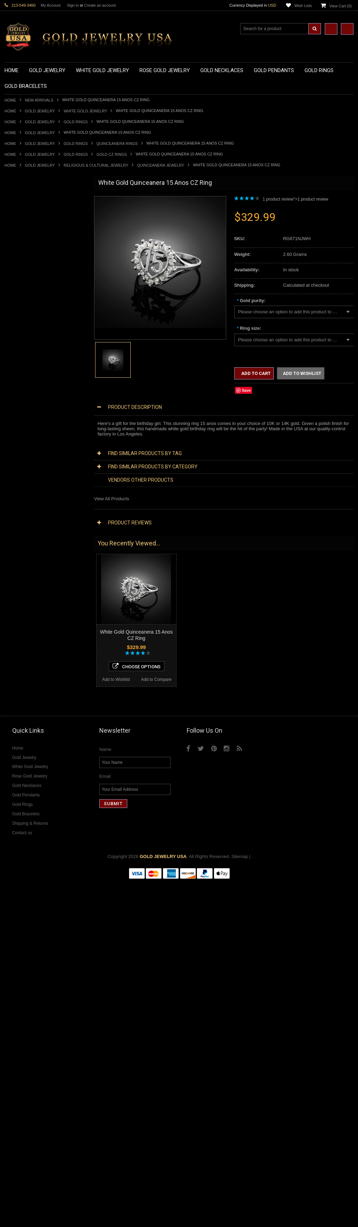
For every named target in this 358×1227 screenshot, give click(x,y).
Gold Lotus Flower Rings (29, 456)
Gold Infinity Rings (23, 450)
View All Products (111, 498)
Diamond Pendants (24, 722)
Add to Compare (65, 1020)
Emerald (13, 828)
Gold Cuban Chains (24, 533)
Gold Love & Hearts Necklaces (35, 267)
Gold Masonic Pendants (29, 367)
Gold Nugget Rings (24, 467)
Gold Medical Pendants (28, 308)
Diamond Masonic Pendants (33, 740)
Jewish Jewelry (20, 598)
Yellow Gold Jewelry (25, 657)
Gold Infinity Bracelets (27, 521)
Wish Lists (303, 6)
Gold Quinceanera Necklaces (34, 273)
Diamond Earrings (23, 751)
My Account (51, 5)
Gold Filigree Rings (24, 396)
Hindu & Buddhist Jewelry (30, 586)
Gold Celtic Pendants (26, 331)
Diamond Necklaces (25, 686)
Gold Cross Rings (22, 438)
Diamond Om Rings (24, 805)
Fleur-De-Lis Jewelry (25, 639)
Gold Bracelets (19, 497)
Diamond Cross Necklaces (31, 692)
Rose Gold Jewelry (24, 668)
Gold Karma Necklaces (28, 255)
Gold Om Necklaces (25, 249)
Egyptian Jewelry (22, 556)
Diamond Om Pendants (28, 745)
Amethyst (14, 822)
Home (10, 100)
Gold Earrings (18, 491)
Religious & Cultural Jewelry (96, 165)
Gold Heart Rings (22, 444)
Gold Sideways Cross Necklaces (37, 278)
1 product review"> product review (295, 199)
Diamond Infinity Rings (27, 793)
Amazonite (15, 817)
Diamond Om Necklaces (29, 716)
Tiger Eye (14, 858)
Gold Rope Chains (23, 539)
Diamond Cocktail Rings (29, 781)
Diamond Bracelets (24, 757)
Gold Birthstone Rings (27, 426)
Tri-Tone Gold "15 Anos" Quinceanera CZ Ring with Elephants (45, 973)
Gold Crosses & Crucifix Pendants (39, 337)
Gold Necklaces (20, 207)
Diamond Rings (20, 763)
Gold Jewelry (40, 111)
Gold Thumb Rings (23, 479)
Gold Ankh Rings (21, 420)
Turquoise (14, 864)
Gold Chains (17, 527)
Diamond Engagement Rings (34, 787)
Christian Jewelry (22, 574)
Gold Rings (76, 122)
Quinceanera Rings (117, 143)
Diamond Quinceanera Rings (34, 775)
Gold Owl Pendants (24, 379)
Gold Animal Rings (23, 408)
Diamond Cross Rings (27, 769)
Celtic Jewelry (19, 568)
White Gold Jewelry (85, 111)
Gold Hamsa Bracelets (27, 515)
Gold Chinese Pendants (28, 296)
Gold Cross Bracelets (26, 509)
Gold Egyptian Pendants (29, 373)
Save (246, 390)
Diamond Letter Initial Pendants (36, 734)
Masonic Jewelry (21, 580)
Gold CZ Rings (111, 154)
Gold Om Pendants (24, 361)
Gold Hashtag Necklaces (30, 225)
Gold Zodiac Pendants (27, 314)
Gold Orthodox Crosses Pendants (38, 355)
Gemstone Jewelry (23, 811)
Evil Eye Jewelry (21, 633)
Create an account (100, 5)
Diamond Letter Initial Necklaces (37, 704)
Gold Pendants (20, 290)
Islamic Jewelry (20, 592)
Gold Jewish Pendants (27, 349)
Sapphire (14, 852)
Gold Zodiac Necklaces (28, 284)
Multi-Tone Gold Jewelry (29, 674)
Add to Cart (255, 373)
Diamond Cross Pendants (30, 728)
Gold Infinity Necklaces (28, 243)
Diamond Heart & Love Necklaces (39, 698)
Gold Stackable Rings (26, 402)
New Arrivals (39, 100)
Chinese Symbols (22, 609)
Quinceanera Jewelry (160, 165)
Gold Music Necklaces (27, 261)
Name (105, 1094)
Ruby (10, 846)
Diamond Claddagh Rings (30, 799)
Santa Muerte (18, 562)
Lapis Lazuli (17, 834)
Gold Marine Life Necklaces (32, 219)
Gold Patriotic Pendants (28, 320)
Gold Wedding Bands (26, 485)
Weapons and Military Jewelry (35, 615)
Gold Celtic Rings (22, 432)
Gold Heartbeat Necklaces (31, 231)
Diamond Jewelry (22, 680)
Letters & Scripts (21, 645)
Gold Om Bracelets (24, 503)
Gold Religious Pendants (30, 326)
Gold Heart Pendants (26, 343)
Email (105, 1121)
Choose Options (45, 1007)
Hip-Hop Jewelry (21, 627)
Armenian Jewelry (23, 550)
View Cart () (340, 6)
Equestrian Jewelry (24, 621)
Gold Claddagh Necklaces (31, 213)
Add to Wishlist (24, 1020)
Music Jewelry (19, 651)
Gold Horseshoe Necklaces (32, 237)
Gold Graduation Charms (30, 302)
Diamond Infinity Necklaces (32, 710)
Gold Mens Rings (22, 462)
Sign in (73, 5)
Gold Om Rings (20, 473)
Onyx (10, 840)
